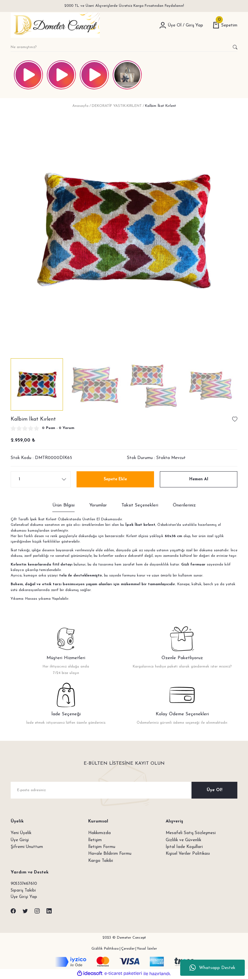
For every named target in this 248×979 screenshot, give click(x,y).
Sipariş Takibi (23, 891)
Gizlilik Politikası (105, 949)
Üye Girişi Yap (24, 898)
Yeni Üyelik (21, 833)
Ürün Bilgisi (63, 505)
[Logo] (55, 25)
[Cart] (225, 25)
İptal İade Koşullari (184, 847)
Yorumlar (98, 505)
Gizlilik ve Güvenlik (183, 840)
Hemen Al (199, 479)
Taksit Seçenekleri (139, 505)
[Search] (124, 47)
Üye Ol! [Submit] (214, 790)
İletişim (95, 840)
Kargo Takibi (100, 861)
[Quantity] (41, 479)
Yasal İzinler (147, 949)
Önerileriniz (184, 505)
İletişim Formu (101, 847)
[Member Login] (163, 25)
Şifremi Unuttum (27, 847)
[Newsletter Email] (124, 790)
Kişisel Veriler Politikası (188, 854)
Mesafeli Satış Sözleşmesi (191, 833)
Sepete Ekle (115, 479)
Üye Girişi (20, 840)
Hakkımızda (99, 833)
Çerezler (128, 949)
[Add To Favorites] (234, 419)
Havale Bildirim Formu (109, 854)
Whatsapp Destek (212, 967)
